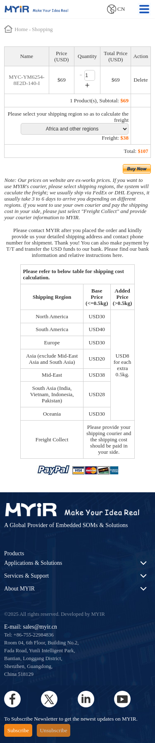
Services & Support (26, 576)
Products (14, 553)
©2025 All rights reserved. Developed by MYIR (54, 614)
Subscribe (18, 730)
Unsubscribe (53, 730)
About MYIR (19, 589)
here (117, 255)
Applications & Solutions (33, 563)
